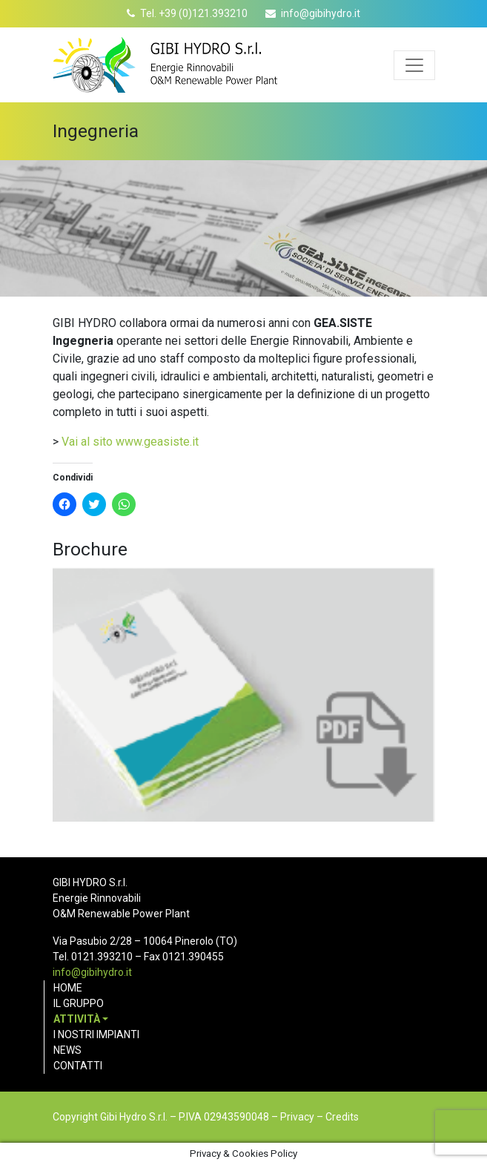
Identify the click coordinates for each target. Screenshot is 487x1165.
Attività (76, 1019)
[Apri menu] (414, 65)
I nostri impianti (96, 1034)
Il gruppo (78, 1003)
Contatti (77, 1066)
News (67, 1050)
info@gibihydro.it (320, 13)
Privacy (297, 1117)
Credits (342, 1117)
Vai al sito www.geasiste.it (130, 442)
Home (67, 988)
